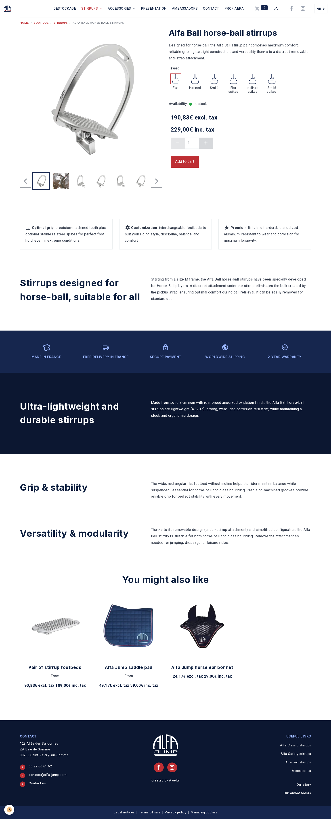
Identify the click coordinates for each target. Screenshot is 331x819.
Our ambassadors (297, 793)
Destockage (64, 8)
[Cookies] (9, 810)
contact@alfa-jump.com (48, 775)
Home (24, 22)
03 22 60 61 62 (40, 766)
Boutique (41, 22)
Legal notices (124, 812)
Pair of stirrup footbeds (55, 667)
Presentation (154, 8)
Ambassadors (185, 8)
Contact (211, 8)
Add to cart (184, 161)
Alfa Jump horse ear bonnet (202, 667)
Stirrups (90, 8)
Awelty (174, 780)
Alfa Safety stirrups (296, 754)
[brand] (8, 8)
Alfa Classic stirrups (295, 745)
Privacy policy (175, 812)
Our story (304, 785)
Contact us (37, 783)
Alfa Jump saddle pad (129, 667)
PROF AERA (234, 8)
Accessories (120, 8)
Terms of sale (150, 812)
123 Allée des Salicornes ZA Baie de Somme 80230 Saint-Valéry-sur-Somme (44, 749)
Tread (174, 68)
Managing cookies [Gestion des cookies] (204, 812)
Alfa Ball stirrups (298, 762)
